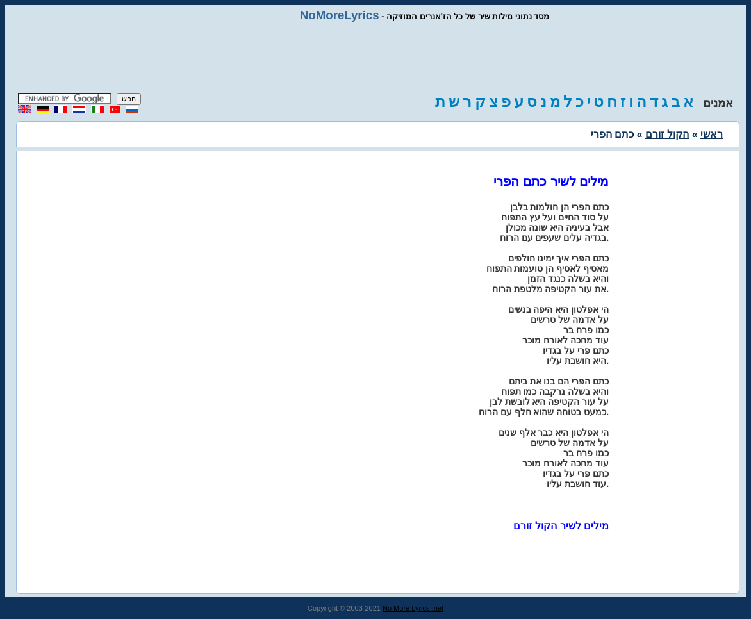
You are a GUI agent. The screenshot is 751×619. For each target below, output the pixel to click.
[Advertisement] (375, 58)
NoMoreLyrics (339, 15)
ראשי (711, 134)
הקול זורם (667, 134)
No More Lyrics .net (413, 608)
